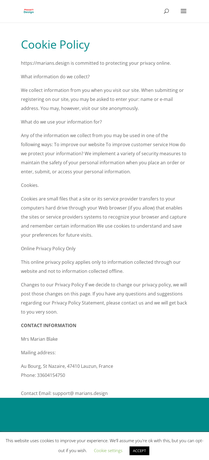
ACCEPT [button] (139, 450)
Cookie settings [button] (108, 450)
